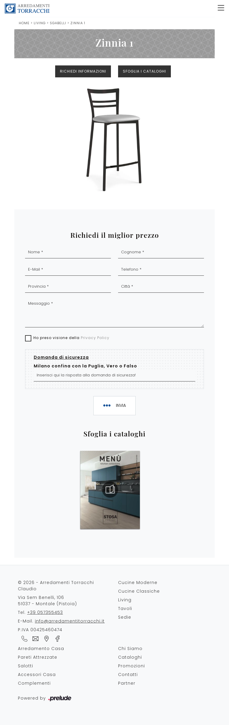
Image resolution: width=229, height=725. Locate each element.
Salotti (25, 666)
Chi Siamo (130, 649)
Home (24, 23)
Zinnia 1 (77, 23)
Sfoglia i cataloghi (144, 71)
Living (40, 23)
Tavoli (125, 608)
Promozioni (131, 666)
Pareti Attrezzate (37, 657)
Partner (126, 683)
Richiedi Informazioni (83, 71)
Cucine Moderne (137, 582)
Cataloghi (130, 657)
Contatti (128, 675)
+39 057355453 (45, 612)
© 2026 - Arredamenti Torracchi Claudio (56, 586)
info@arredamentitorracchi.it (70, 621)
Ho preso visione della (71, 337)
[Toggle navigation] (221, 8)
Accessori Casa (37, 675)
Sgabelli (58, 23)
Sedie (124, 617)
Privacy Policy (95, 337)
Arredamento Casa (41, 649)
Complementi (34, 683)
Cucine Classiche (139, 591)
